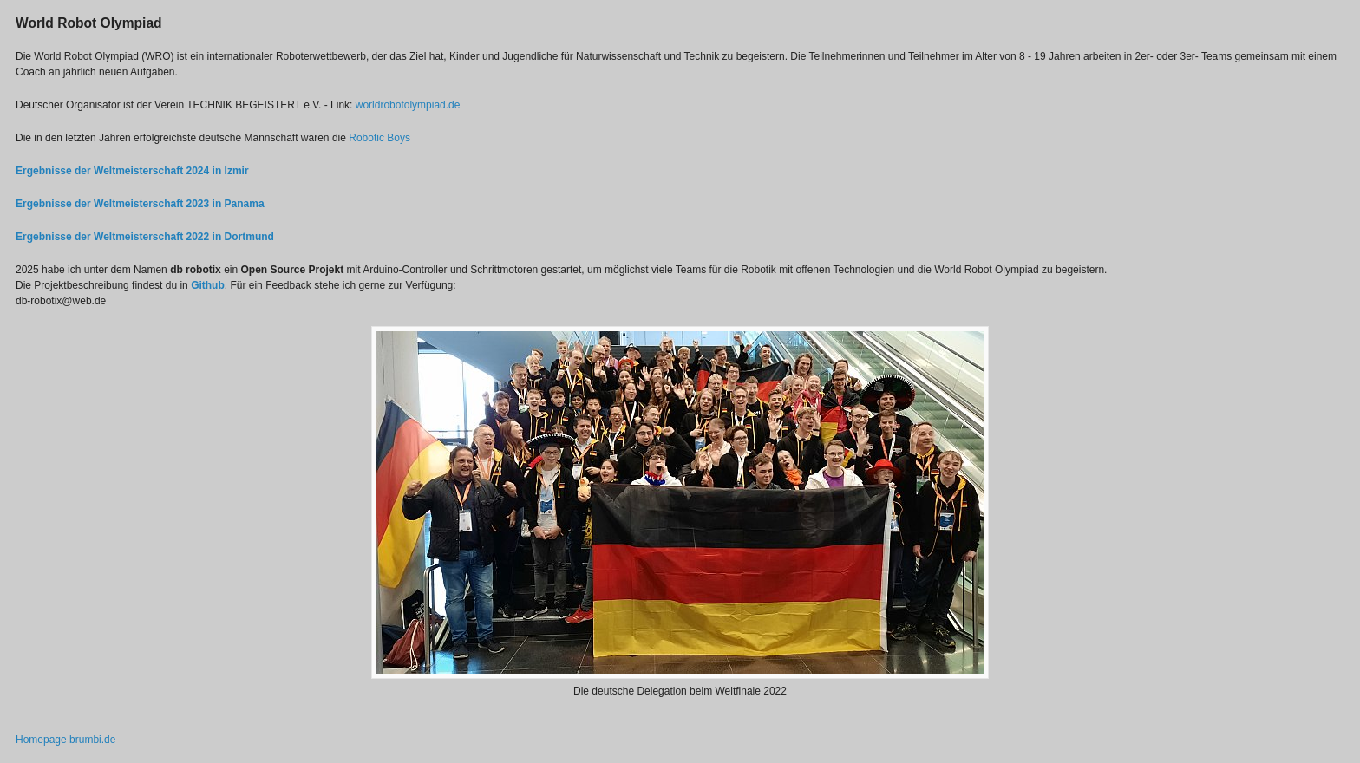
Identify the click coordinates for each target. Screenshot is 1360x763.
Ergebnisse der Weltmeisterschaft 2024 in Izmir (132, 171)
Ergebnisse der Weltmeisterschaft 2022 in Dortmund (145, 237)
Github (208, 285)
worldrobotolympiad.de (408, 105)
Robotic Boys (379, 138)
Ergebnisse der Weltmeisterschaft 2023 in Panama (140, 204)
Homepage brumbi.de (65, 740)
